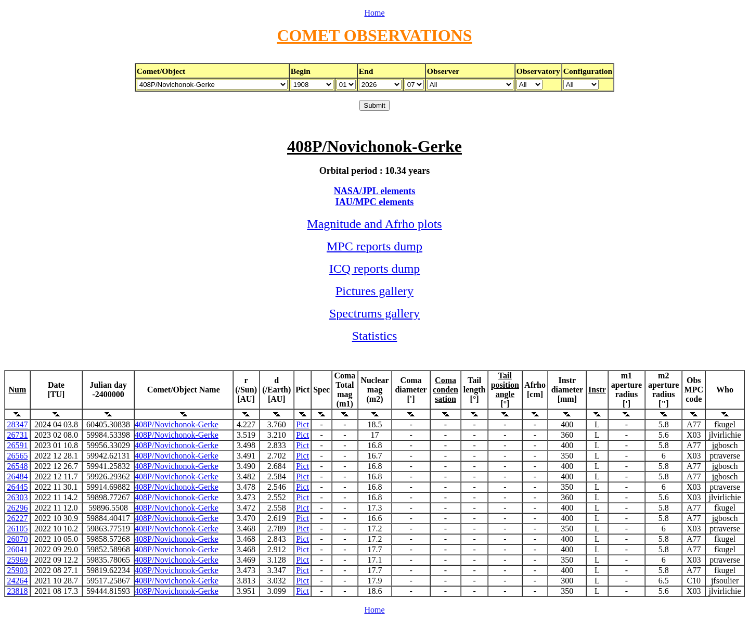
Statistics (374, 335)
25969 (17, 559)
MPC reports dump (374, 246)
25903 (17, 570)
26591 (17, 445)
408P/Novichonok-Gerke (176, 424)
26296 (17, 507)
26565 (17, 455)
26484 (17, 476)
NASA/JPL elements (375, 191)
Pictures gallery (374, 291)
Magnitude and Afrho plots (374, 224)
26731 (17, 434)
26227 (17, 518)
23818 (17, 591)
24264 (17, 580)
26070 (17, 539)
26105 (17, 528)
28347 (17, 424)
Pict (302, 424)
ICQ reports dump (374, 268)
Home (374, 12)
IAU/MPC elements (374, 202)
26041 (17, 549)
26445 (17, 486)
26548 (17, 466)
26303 (17, 497)
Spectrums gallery (374, 313)
